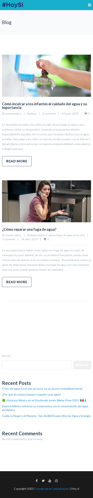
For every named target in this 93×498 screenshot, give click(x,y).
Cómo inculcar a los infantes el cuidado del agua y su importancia (44, 106)
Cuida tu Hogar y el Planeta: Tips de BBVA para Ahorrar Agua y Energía (46, 416)
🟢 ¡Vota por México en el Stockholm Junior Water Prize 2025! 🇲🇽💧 (44, 400)
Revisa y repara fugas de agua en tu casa (61, 235)
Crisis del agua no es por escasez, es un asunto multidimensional (42, 388)
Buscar (6, 355)
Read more (16, 161)
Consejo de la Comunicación (51, 488)
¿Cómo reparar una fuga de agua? (29, 229)
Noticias (32, 113)
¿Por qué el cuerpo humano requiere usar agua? (31, 394)
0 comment (49, 113)
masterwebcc (13, 113)
